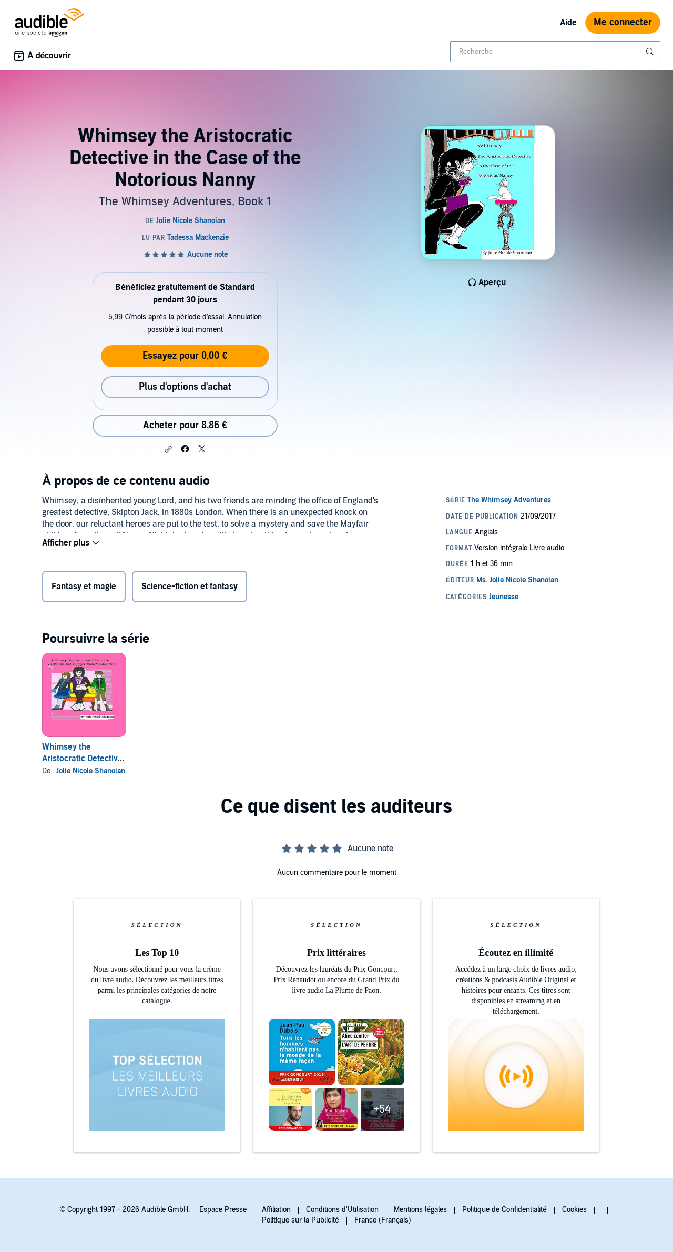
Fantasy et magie (84, 588)
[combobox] (555, 51)
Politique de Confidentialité (504, 1209)
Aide (568, 22)
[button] (168, 449)
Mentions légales (420, 1209)
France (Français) (382, 1220)
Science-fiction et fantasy (189, 588)
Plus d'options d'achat (185, 386)
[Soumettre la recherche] (650, 51)
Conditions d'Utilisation (342, 1209)
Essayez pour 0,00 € (184, 355)
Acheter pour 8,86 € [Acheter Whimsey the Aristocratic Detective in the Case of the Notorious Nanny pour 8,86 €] (185, 425)
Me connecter (623, 22)
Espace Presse (223, 1209)
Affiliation (276, 1209)
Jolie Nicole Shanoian (90, 770)
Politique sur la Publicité (300, 1220)
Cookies (574, 1209)
